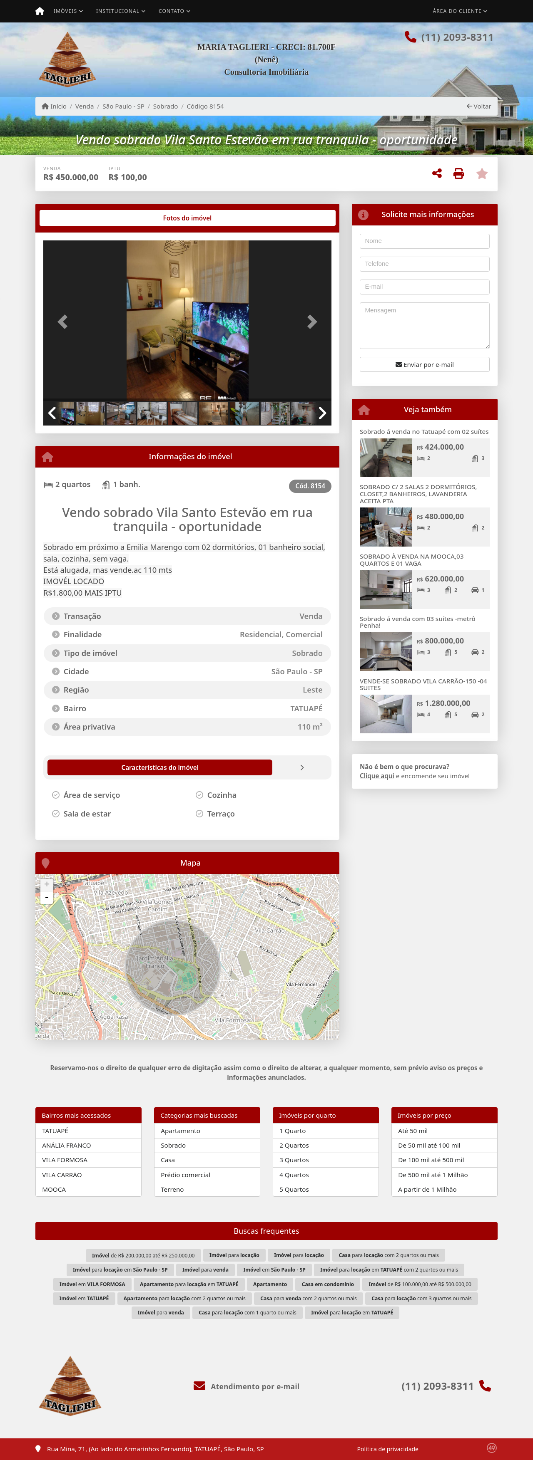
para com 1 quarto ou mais (247, 1312)
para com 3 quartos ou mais (421, 1298)
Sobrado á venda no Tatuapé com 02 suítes (424, 431)
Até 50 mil (413, 1130)
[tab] (70, 218)
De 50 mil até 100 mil (429, 1145)
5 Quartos (294, 1189)
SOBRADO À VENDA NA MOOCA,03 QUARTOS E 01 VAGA (411, 559)
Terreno (172, 1189)
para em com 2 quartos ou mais (389, 1269)
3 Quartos (294, 1160)
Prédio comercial (185, 1174)
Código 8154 (205, 106)
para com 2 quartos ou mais (389, 1255)
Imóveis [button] (65, 11)
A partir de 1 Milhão (427, 1189)
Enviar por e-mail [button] (425, 364)
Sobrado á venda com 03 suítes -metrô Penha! (418, 622)
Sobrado (165, 106)
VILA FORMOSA (64, 1160)
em (274, 1269)
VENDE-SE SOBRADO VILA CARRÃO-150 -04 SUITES (423, 684)
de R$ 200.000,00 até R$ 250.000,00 (143, 1255)
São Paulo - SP (123, 106)
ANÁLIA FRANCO (66, 1145)
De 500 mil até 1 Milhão (433, 1174)
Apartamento (180, 1130)
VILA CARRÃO (62, 1174)
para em (120, 1269)
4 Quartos (294, 1174)
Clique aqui (377, 776)
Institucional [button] (117, 11)
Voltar (479, 106)
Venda (84, 106)
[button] (65, 321)
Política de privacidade (387, 1449)
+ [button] (47, 885)
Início (54, 106)
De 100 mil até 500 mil (431, 1160)
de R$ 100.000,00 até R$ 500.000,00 (420, 1284)
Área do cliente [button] (457, 11)
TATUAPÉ (55, 1130)
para (234, 1255)
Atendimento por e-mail (247, 1386)
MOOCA (54, 1189)
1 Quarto (292, 1130)
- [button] (47, 897)
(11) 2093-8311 (457, 37)
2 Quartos (294, 1145)
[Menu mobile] (39, 11)
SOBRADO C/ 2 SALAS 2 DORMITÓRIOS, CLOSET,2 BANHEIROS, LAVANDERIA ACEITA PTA (418, 494)
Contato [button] (171, 11)
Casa (168, 1160)
